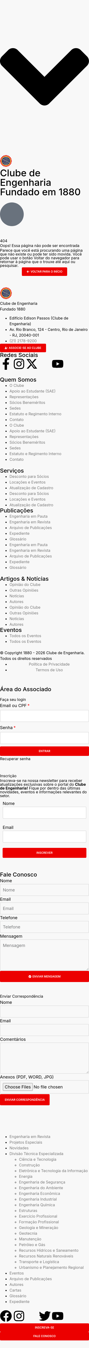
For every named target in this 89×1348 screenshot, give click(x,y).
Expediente (19, 533)
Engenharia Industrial (38, 1199)
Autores (16, 601)
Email (8, 827)
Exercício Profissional (38, 1216)
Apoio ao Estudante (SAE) (32, 391)
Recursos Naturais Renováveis (46, 1256)
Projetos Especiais (25, 1142)
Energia (26, 1176)
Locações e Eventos (27, 482)
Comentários (13, 1039)
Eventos (16, 1273)
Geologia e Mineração (38, 1227)
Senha (6, 727)
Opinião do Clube (24, 584)
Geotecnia (28, 1233)
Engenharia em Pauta (28, 516)
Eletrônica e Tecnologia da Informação (53, 1170)
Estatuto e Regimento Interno (35, 413)
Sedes (15, 408)
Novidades (19, 1148)
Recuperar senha (15, 758)
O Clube (16, 385)
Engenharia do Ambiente (41, 1187)
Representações (23, 396)
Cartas (15, 1290)
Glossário (17, 539)
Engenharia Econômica (39, 1193)
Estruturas (28, 1210)
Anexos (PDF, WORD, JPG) (27, 1076)
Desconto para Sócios (29, 476)
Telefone (9, 917)
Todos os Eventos (25, 635)
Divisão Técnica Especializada (36, 1153)
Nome (9, 803)
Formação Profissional (39, 1222)
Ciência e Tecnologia (37, 1159)
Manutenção (30, 1239)
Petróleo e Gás (32, 1244)
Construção (29, 1165)
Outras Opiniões (23, 590)
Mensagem (11, 936)
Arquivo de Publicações (30, 527)
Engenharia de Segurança (42, 1182)
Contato (16, 419)
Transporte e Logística (39, 1261)
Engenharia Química (37, 1204)
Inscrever (45, 852)
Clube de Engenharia (40, 182)
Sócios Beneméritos (27, 402)
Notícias (16, 596)
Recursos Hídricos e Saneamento (49, 1250)
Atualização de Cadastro (31, 487)
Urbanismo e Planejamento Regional (51, 1267)
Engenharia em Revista (29, 522)
